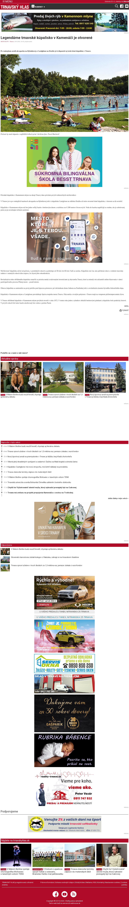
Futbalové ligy (37, 869)
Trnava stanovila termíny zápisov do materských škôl (29, 472)
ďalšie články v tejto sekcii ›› (118, 498)
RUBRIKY (38, 6)
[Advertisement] (22, 333)
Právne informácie (47, 882)
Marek (126, 1)
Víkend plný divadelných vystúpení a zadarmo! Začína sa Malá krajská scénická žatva (42, 462)
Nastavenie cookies (112, 882)
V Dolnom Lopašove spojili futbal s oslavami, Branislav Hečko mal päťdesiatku (48, 871)
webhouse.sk (75, 903)
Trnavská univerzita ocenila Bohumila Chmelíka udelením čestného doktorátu (39, 482)
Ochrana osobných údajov (64, 882)
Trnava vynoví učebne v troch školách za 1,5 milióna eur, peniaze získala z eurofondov (63, 396)
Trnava (12, 41)
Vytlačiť (124, 310)
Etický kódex (80, 882)
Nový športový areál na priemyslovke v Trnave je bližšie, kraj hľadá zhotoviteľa (102, 396)
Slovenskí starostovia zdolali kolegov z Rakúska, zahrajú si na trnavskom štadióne (45, 557)
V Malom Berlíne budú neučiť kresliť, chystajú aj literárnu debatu (34, 446)
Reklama (89, 882)
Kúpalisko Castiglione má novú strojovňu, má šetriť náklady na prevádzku (38, 467)
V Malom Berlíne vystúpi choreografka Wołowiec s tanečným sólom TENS (38, 477)
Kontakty (100, 882)
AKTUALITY (5, 41)
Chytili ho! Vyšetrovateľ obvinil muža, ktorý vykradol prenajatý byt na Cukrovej (42, 487)
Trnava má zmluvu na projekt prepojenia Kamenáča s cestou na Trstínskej (40, 493)
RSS (94, 882)
